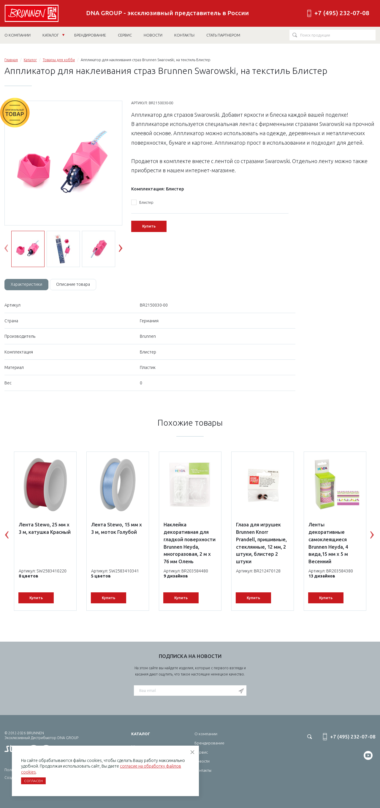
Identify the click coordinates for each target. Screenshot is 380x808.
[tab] (26, 284)
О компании (205, 734)
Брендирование (209, 743)
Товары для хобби (59, 60)
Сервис (201, 752)
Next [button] (125, 249)
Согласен (33, 781)
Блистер (142, 202)
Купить (149, 226)
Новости (202, 761)
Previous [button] (10, 249)
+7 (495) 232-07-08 (341, 13)
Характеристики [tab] (26, 284)
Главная (11, 60)
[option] (63, 163)
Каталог (53, 35)
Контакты (202, 770)
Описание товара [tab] (73, 284)
